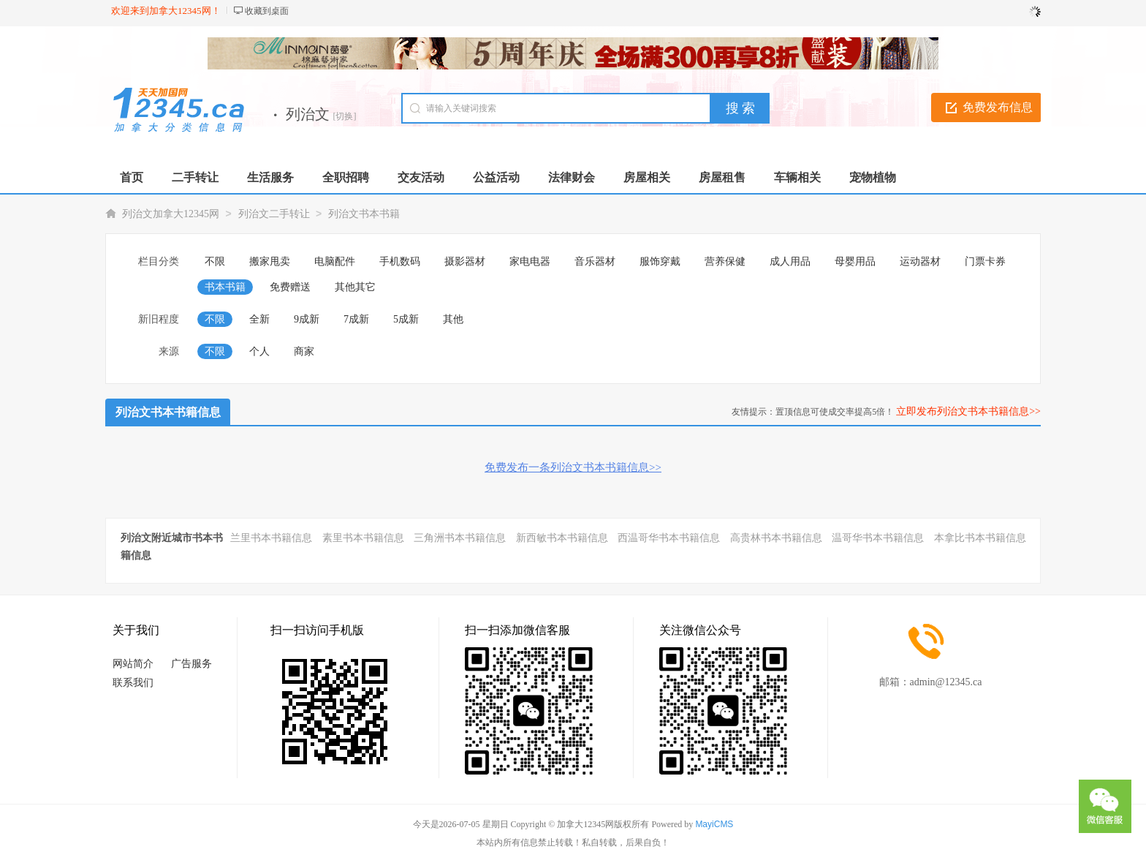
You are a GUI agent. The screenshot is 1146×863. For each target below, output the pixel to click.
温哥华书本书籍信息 (878, 537)
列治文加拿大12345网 (170, 213)
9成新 (306, 319)
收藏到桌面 (267, 11)
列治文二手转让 (274, 213)
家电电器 (529, 261)
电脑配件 (334, 261)
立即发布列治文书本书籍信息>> (968, 411)
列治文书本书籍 (364, 213)
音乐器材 (594, 261)
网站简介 (133, 663)
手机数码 (399, 261)
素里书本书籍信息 (363, 537)
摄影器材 (464, 261)
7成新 (356, 319)
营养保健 (725, 261)
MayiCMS (714, 824)
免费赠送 (290, 287)
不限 (215, 261)
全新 (259, 319)
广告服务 (191, 663)
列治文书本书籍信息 (168, 412)
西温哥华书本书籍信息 (669, 537)
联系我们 (133, 682)
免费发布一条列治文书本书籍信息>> (573, 467)
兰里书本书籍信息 (271, 537)
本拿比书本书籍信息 (980, 537)
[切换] (345, 116)
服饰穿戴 (660, 261)
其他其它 (355, 287)
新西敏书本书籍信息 (562, 537)
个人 (259, 351)
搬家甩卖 (269, 261)
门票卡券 (985, 261)
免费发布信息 (998, 107)
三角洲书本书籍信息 (460, 537)
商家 (304, 351)
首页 (131, 177)
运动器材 (920, 261)
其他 (453, 319)
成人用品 (790, 261)
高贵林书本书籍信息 (776, 537)
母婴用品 (855, 261)
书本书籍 (225, 287)
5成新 (406, 319)
